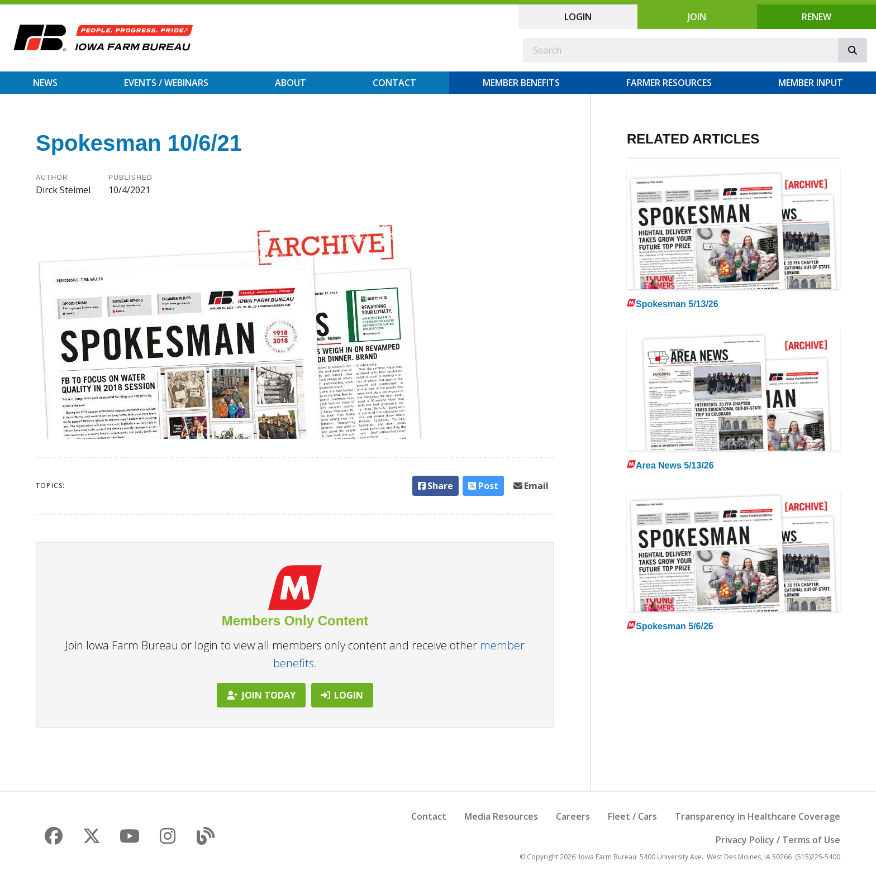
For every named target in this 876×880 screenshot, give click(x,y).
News (45, 82)
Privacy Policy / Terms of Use (778, 840)
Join (697, 17)
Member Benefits (521, 82)
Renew (816, 17)
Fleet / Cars (632, 816)
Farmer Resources (669, 82)
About (290, 82)
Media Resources (501, 816)
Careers (573, 816)
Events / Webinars (166, 82)
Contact (394, 82)
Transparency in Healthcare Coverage (757, 816)
